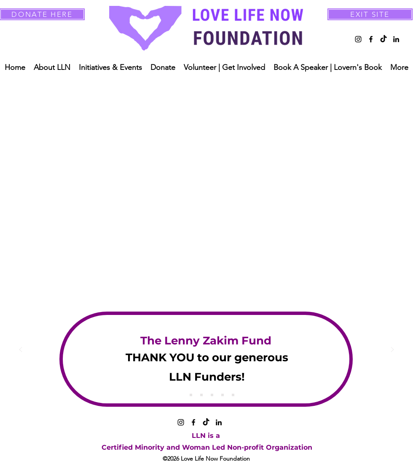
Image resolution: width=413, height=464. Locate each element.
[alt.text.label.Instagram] (358, 39)
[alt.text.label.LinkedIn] (396, 39)
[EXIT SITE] (370, 14)
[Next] (392, 350)
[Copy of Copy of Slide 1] (201, 395)
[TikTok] (383, 39)
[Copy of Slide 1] (191, 395)
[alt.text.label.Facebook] (371, 39)
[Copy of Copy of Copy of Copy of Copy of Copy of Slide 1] (233, 395)
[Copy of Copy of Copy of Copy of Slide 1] (222, 395)
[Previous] (20, 350)
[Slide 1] (180, 395)
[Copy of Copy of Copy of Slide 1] (212, 395)
